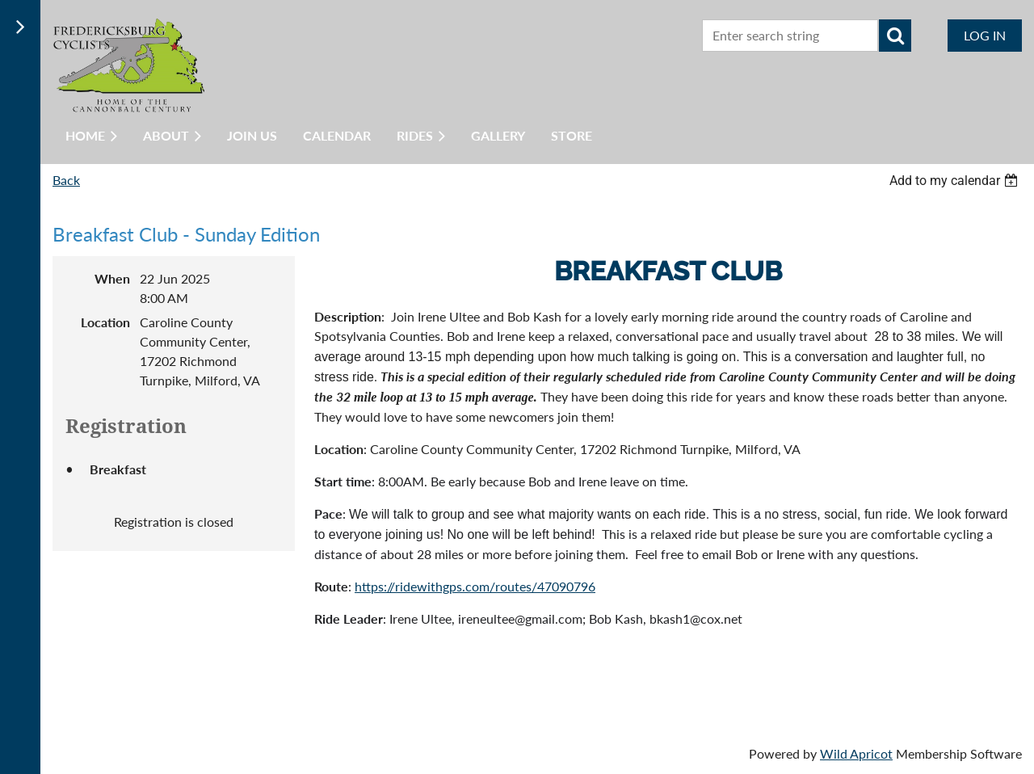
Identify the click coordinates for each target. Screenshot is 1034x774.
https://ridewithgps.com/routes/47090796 (475, 586)
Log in (985, 35)
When (112, 278)
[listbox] (955, 180)
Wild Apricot (856, 753)
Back (66, 179)
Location (105, 322)
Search (895, 35)
